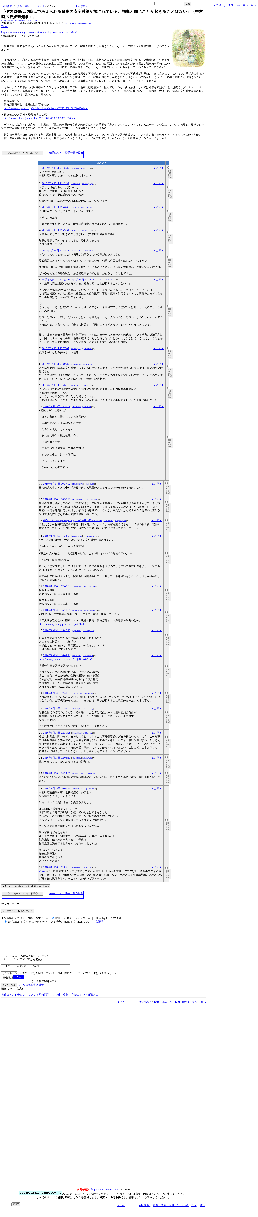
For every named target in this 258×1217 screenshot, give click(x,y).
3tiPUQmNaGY (88, 656)
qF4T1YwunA (77, 536)
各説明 (99, 921)
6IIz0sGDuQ (76, 656)
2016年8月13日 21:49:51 (55, 230)
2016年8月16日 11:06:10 (56, 867)
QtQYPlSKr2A (89, 789)
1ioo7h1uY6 (76, 407)
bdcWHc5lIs (75, 168)
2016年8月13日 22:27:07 (55, 348)
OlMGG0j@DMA (91, 499)
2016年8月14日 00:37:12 (56, 483)
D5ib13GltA (76, 733)
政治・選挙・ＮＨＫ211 (30, 6)
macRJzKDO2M (88, 364)
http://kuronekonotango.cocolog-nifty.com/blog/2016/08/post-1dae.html (39, 32)
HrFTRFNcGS (77, 789)
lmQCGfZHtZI (89, 251)
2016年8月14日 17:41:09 (56, 693)
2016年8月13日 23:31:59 (56, 406)
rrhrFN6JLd (76, 867)
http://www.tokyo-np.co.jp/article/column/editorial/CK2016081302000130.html (46, 108)
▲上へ (121, 1007)
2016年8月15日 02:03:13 (56, 757)
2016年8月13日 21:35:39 (55, 167)
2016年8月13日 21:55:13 (55, 250)
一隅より (54, 279)
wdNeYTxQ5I (76, 385)
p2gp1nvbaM (76, 631)
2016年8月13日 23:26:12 (55, 385)
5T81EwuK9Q (77, 586)
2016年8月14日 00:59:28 (56, 499)
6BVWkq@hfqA (87, 184)
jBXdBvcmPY (77, 693)
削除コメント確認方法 (85, 1000)
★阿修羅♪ (8, 6)
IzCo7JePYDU (87, 758)
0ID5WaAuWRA (89, 536)
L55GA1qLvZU (88, 631)
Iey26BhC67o (85, 168)
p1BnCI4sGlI (86, 407)
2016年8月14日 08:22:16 (88, 520)
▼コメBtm (234, 5)
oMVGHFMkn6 (76, 251)
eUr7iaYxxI (75, 207)
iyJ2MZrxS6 (100, 280)
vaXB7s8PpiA (87, 733)
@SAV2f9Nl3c (87, 349)
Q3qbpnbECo (75, 184)
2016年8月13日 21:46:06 (55, 207)
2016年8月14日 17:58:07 (56, 708)
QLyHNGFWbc (77, 499)
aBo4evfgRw (76, 709)
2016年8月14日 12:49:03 (56, 586)
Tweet (4, 26)
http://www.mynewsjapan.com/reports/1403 (62, 624)
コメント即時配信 (38, 1000)
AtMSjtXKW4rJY (70, 23)
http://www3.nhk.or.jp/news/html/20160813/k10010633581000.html (40, 118)
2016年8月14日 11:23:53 (56, 535)
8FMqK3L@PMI (120, 521)
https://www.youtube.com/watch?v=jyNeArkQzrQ (65, 659)
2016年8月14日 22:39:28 (56, 732)
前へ (253, 5)
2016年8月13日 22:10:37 (80, 279)
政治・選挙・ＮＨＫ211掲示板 (171, 1007)
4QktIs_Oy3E (89, 484)
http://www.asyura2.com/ (104, 1195)
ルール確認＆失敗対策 (30, 990)
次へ (245, 5)
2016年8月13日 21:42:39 (55, 183)
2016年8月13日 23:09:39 (55, 363)
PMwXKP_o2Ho (86, 207)
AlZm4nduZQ (108, 521)
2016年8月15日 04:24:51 (56, 773)
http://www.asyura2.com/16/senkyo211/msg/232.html (19, 20)
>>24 (42, 871)
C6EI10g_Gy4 (86, 867)
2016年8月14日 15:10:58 (56, 610)
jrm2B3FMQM (76, 364)
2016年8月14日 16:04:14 (56, 655)
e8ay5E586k (76, 758)
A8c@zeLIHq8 (87, 230)
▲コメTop (219, 5)
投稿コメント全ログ (13, 1000)
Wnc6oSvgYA (75, 349)
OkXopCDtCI (75, 230)
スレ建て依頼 (60, 1000)
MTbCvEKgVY (77, 484)
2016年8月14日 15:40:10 (56, 630)
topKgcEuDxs (111, 280)
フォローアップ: (10, 904)
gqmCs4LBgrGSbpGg (85, 23)
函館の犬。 (58, 520)
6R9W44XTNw (77, 773)
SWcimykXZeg (88, 709)
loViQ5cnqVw (88, 693)
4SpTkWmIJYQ (89, 586)
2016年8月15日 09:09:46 (56, 788)
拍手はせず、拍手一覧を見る (66, 152)
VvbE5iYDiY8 (87, 385)
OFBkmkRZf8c (90, 773)
